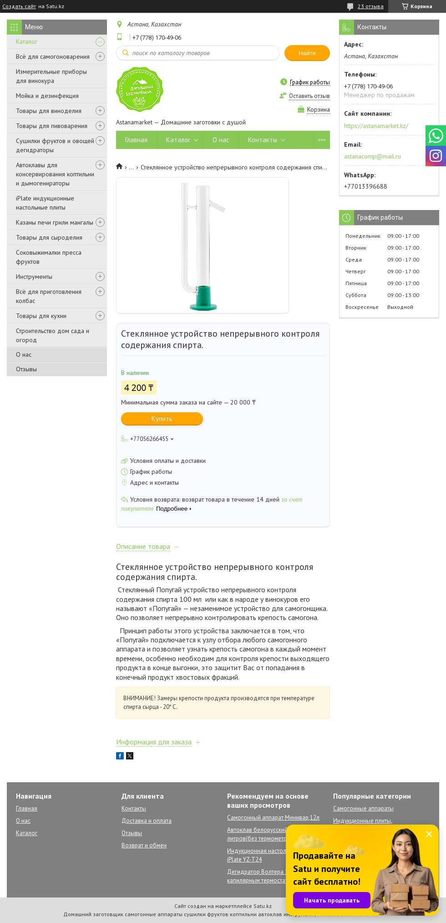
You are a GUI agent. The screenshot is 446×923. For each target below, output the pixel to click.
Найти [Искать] (307, 53)
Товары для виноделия (48, 111)
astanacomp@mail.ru (372, 156)
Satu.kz (262, 905)
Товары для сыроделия (49, 237)
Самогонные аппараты (363, 808)
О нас (23, 354)
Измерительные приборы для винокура (51, 76)
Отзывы (26, 369)
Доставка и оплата (147, 821)
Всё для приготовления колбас (48, 296)
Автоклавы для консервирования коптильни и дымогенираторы (55, 174)
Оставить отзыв (309, 96)
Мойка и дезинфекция (47, 96)
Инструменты (34, 276)
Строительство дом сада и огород (52, 335)
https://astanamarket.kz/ (376, 126)
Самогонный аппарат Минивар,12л (273, 817)
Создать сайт (19, 6)
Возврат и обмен (144, 845)
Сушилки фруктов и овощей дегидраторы (55, 145)
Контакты (262, 139)
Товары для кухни (41, 316)
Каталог (26, 41)
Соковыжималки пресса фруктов (48, 257)
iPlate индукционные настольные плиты (45, 202)
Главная (136, 139)
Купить (162, 418)
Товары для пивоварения (51, 126)
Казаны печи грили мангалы (54, 222)
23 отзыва (371, 6)
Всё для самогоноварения (53, 56)
